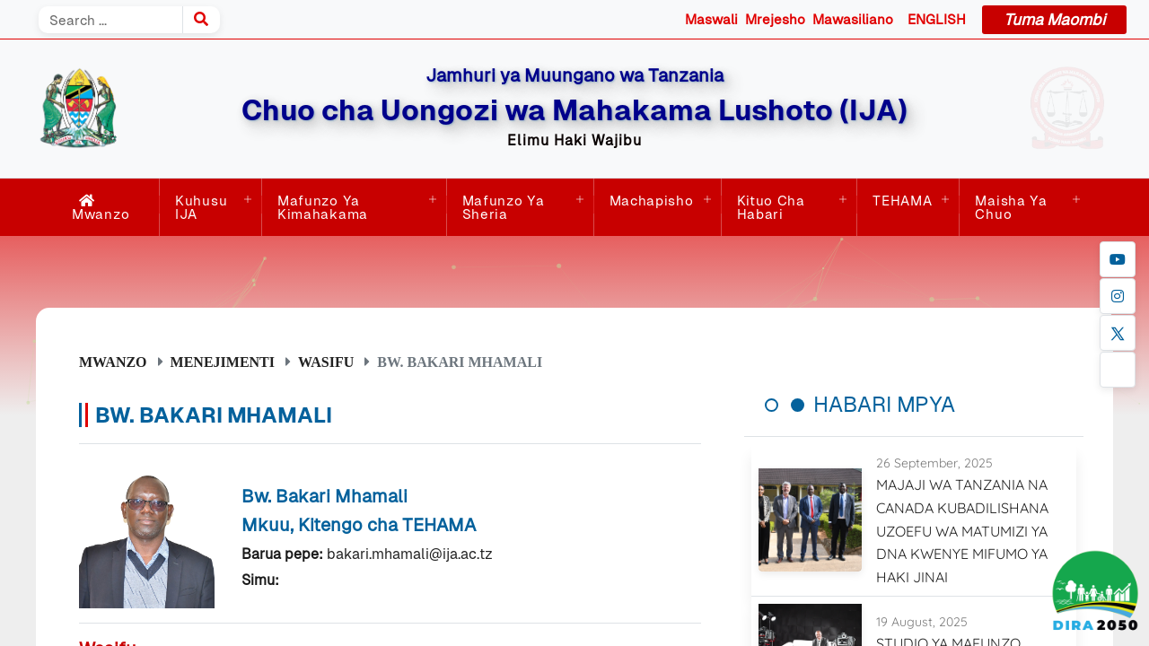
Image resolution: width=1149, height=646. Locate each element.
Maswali (711, 19)
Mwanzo (100, 208)
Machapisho (652, 200)
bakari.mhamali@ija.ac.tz (410, 554)
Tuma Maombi (1054, 20)
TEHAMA (902, 200)
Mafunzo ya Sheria (503, 207)
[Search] (110, 19)
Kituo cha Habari (771, 207)
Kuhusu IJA (201, 207)
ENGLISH (937, 19)
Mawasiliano (852, 19)
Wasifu (326, 361)
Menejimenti (223, 361)
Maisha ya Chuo (1011, 207)
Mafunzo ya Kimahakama (322, 207)
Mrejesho (775, 19)
